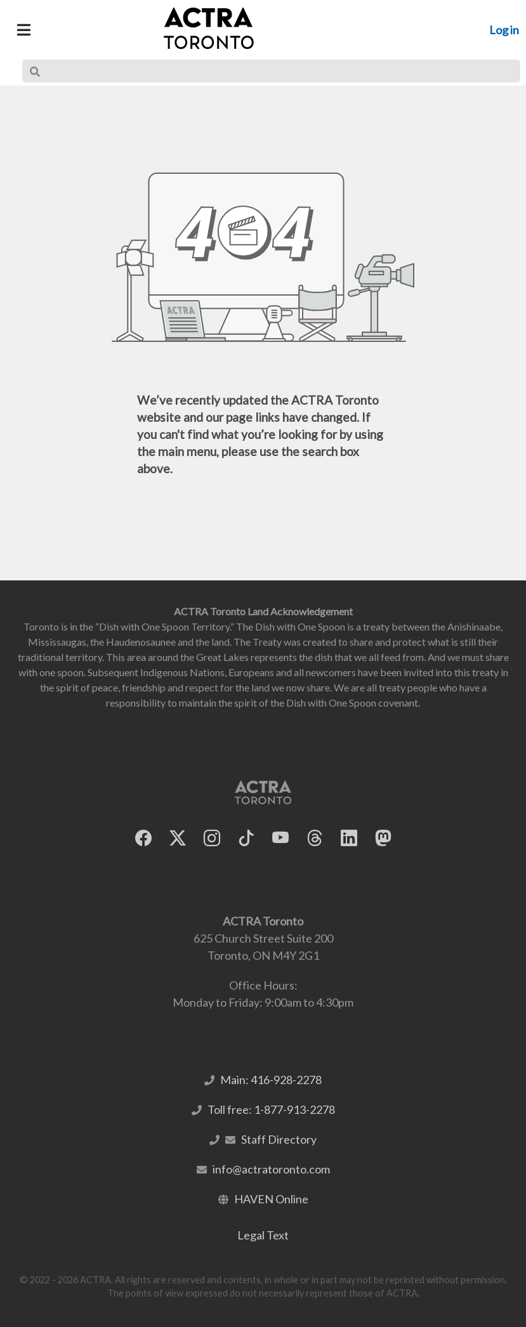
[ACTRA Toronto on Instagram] (212, 838)
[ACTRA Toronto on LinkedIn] (349, 838)
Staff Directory (279, 1139)
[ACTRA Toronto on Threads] (314, 838)
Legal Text (263, 1235)
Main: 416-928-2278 (271, 1080)
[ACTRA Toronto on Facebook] (143, 838)
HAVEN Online (271, 1199)
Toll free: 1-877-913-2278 (271, 1109)
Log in (504, 30)
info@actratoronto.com (271, 1169)
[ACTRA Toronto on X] (177, 838)
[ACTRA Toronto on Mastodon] (383, 838)
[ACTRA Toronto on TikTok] (246, 838)
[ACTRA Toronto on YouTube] (280, 838)
